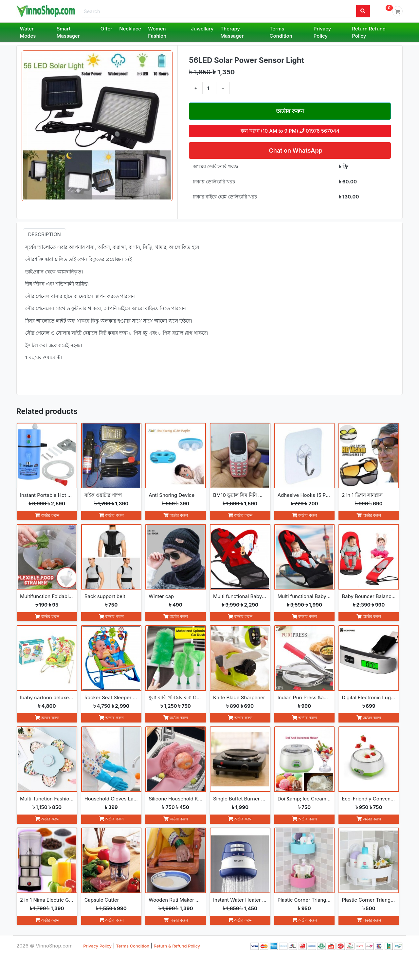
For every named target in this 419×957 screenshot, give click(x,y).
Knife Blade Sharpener (239, 697)
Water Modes (28, 32)
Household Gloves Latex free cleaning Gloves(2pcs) (111, 799)
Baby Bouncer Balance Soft (369, 596)
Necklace (130, 29)
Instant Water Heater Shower (240, 900)
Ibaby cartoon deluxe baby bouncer (47, 697)
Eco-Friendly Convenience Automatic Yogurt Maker (369, 799)
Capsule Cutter (101, 900)
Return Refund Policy (369, 32)
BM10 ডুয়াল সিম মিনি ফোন (240, 495)
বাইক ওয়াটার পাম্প (103, 495)
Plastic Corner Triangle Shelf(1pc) (369, 900)
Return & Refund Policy (177, 945)
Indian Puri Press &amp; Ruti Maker (305, 697)
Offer (106, 29)
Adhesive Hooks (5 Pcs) (305, 495)
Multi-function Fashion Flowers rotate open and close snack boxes (47, 799)
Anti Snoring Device (171, 495)
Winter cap (161, 596)
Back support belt (104, 596)
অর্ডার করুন (290, 111)
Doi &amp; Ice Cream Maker (305, 799)
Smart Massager (68, 32)
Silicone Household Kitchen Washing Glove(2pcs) (176, 799)
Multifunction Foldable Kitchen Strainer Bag (47, 596)
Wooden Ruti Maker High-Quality (176, 900)
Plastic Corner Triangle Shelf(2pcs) (305, 900)
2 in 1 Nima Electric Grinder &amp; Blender (47, 900)
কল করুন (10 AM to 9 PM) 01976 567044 (290, 131)
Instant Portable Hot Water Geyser (47, 495)
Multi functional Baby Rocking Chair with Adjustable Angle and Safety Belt (305, 596)
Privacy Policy (322, 32)
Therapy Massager (232, 32)
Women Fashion (157, 32)
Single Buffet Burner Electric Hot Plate (240, 799)
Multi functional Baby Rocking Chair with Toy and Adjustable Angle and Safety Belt (240, 596)
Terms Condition (281, 32)
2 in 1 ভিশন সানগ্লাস (362, 495)
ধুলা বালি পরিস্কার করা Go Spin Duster (176, 697)
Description (44, 234)
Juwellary (202, 29)
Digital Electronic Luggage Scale (369, 697)
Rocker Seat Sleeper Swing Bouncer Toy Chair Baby (111, 697)
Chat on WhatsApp (294, 150)
